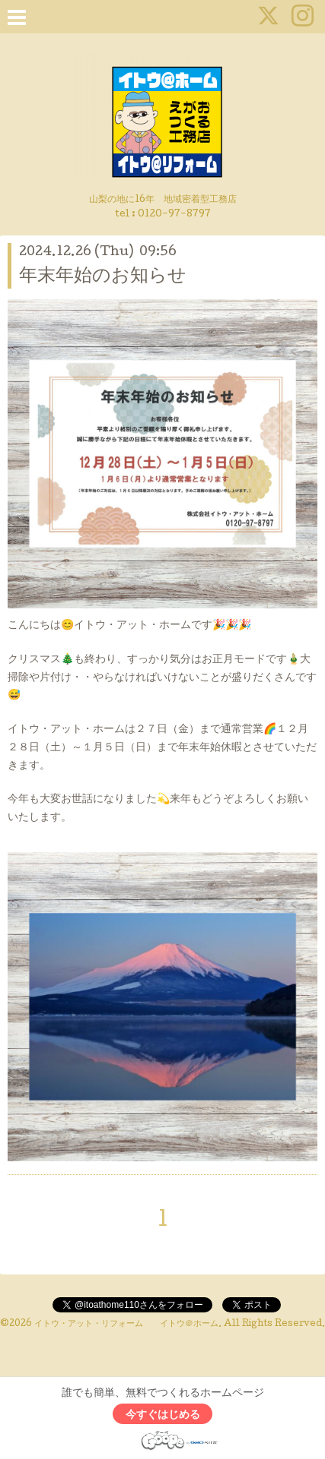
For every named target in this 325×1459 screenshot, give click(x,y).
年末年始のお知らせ (102, 277)
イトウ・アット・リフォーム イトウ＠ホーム (126, 1324)
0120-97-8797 (174, 214)
